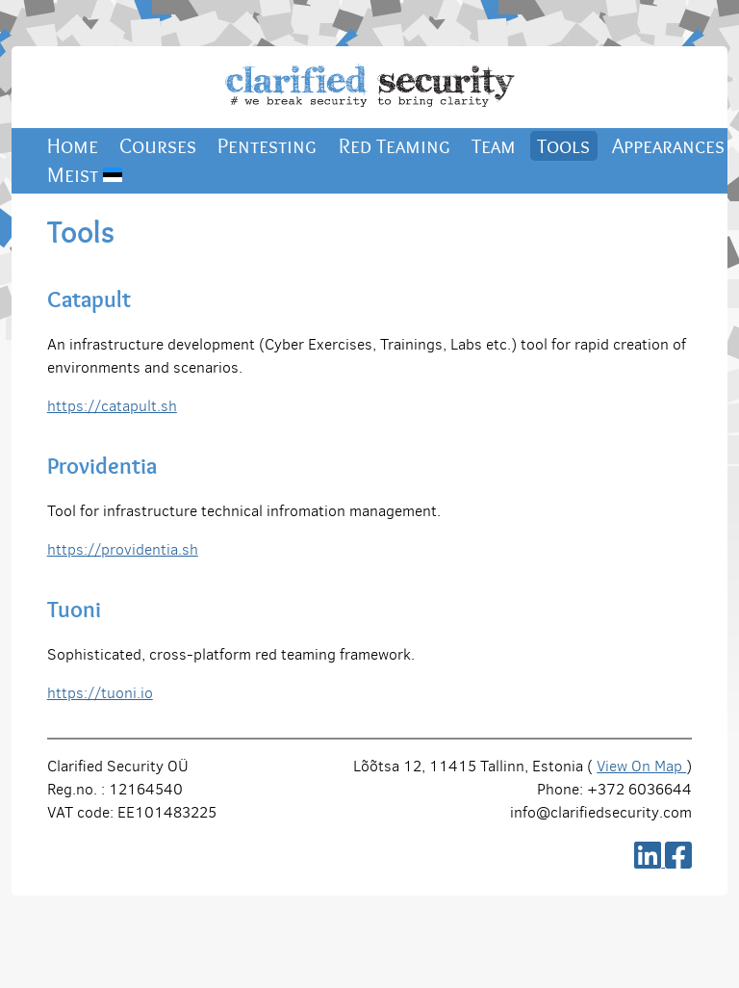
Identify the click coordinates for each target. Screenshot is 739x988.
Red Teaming (394, 146)
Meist (84, 175)
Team (493, 146)
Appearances (668, 146)
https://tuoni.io (100, 693)
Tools (563, 146)
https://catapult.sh (112, 406)
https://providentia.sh (122, 549)
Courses (157, 146)
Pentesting (267, 146)
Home (72, 146)
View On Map (641, 766)
